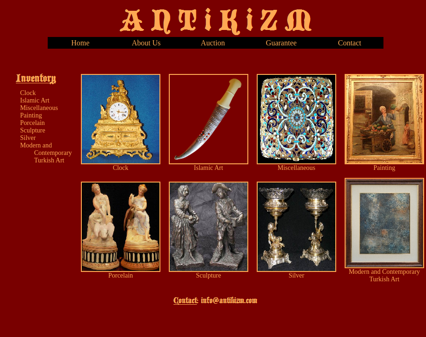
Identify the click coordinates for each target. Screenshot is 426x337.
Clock (28, 92)
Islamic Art (35, 100)
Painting (31, 115)
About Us (146, 43)
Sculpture (32, 130)
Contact (349, 43)
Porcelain (32, 122)
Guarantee (281, 43)
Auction (213, 43)
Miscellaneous (39, 107)
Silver (28, 137)
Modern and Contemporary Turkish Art (46, 153)
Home (80, 43)
